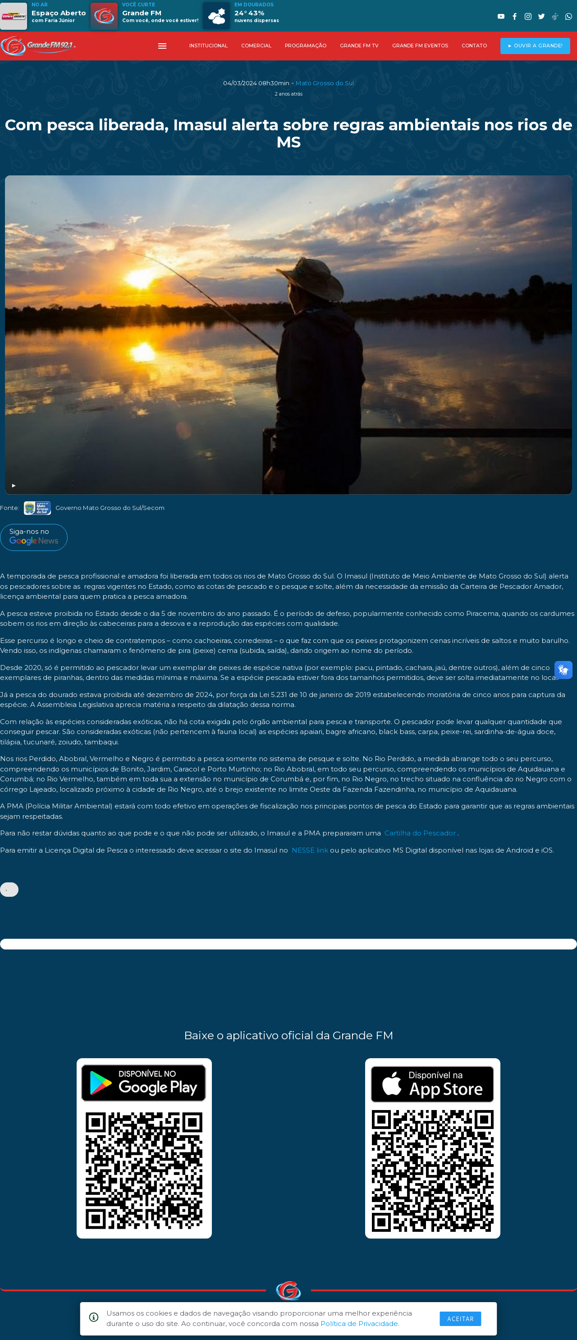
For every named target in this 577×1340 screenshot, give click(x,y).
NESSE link (310, 850)
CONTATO (474, 46)
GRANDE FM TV (359, 46)
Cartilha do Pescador (420, 833)
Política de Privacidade (359, 1323)
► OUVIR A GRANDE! (535, 46)
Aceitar (460, 1319)
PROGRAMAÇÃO (305, 46)
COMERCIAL (256, 46)
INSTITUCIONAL (208, 46)
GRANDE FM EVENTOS (420, 46)
